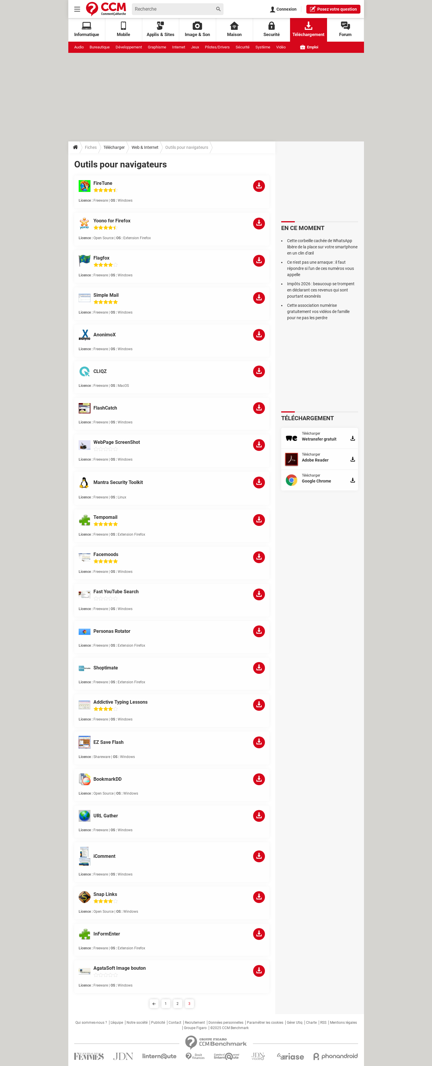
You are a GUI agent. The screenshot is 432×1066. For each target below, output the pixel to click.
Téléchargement (308, 29)
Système (262, 47)
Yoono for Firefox (111, 221)
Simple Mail (106, 295)
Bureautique (100, 47)
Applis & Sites (160, 29)
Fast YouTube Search (116, 591)
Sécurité (243, 47)
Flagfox (101, 258)
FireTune (102, 183)
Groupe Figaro (195, 1028)
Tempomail (105, 517)
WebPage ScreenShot (116, 442)
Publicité (158, 1023)
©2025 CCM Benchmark (229, 1028)
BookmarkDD (107, 779)
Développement (129, 47)
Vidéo (281, 47)
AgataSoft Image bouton (119, 968)
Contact (175, 1023)
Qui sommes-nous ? (91, 1023)
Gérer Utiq (294, 1023)
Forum (345, 29)
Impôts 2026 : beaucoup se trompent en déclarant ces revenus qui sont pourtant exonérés (321, 290)
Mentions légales (343, 1023)
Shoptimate (105, 668)
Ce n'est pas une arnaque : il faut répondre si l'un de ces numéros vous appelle (320, 268)
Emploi (309, 47)
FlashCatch (105, 408)
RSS (323, 1023)
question (333, 9)
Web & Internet (145, 147)
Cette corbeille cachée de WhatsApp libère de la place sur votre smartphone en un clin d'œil (322, 246)
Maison (234, 29)
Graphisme (157, 47)
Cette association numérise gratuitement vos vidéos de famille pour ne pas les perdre (318, 311)
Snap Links (105, 894)
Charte (311, 1023)
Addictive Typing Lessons (120, 702)
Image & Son (197, 29)
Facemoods (105, 554)
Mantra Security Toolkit (118, 482)
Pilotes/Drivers (217, 47)
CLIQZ (100, 371)
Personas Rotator (111, 631)
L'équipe (117, 1023)
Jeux (195, 47)
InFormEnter (106, 934)
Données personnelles (225, 1023)
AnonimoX (104, 335)
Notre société (137, 1023)
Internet (178, 47)
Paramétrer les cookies (265, 1023)
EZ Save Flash (108, 742)
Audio (79, 47)
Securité (271, 29)
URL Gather (105, 816)
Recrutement (195, 1023)
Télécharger (114, 147)
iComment (104, 856)
